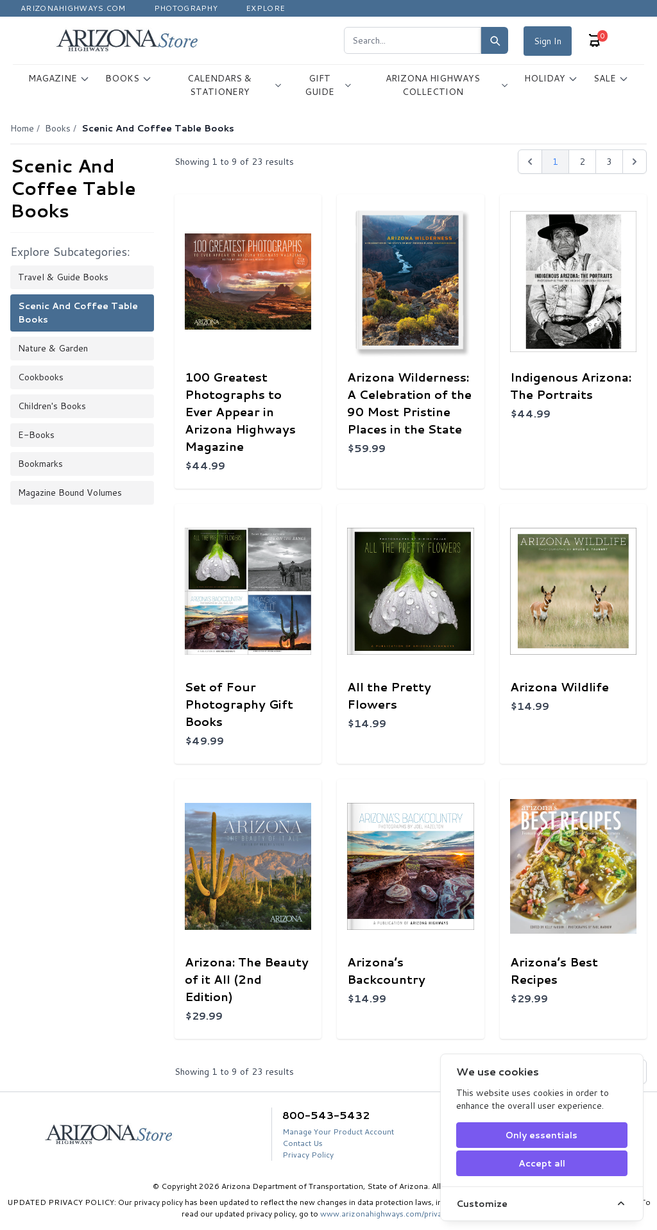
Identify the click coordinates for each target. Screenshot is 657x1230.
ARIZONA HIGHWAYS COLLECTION (447, 85)
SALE (611, 78)
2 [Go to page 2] (582, 161)
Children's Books (52, 406)
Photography (186, 8)
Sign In (547, 41)
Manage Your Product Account (338, 1131)
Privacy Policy (308, 1154)
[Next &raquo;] (634, 161)
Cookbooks (41, 377)
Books (58, 128)
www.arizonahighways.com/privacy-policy (397, 1213)
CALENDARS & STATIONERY (234, 85)
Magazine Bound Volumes (70, 492)
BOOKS (128, 78)
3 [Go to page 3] (609, 161)
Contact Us (302, 1143)
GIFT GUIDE (328, 85)
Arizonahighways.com (73, 8)
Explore (265, 8)
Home (22, 128)
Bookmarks (40, 463)
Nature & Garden (53, 348)
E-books (36, 434)
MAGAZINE (59, 78)
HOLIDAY (551, 78)
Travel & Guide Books (63, 277)
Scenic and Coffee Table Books (78, 312)
